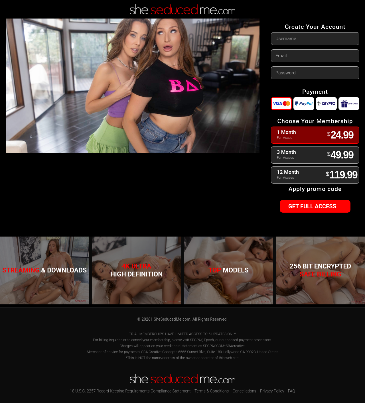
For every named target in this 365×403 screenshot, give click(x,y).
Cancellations (244, 391)
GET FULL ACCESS (314, 206)
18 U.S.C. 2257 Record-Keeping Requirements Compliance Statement (130, 391)
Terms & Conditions (211, 391)
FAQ (291, 391)
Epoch (209, 340)
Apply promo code (315, 189)
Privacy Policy (272, 391)
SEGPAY (196, 340)
